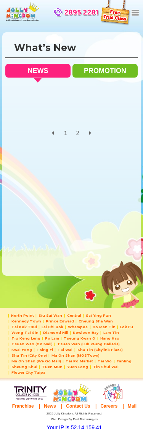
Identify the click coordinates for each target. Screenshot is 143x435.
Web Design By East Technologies (74, 419)
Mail (132, 406)
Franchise (23, 406)
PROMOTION (105, 71)
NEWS (37, 72)
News (50, 406)
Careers (108, 406)
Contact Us (78, 406)
